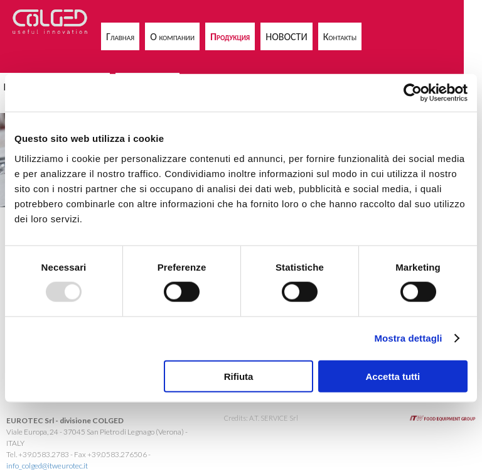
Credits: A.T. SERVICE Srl (261, 418)
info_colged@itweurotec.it (47, 465)
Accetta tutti (393, 376)
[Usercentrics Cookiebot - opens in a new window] (413, 93)
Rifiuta (239, 376)
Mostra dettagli (408, 338)
